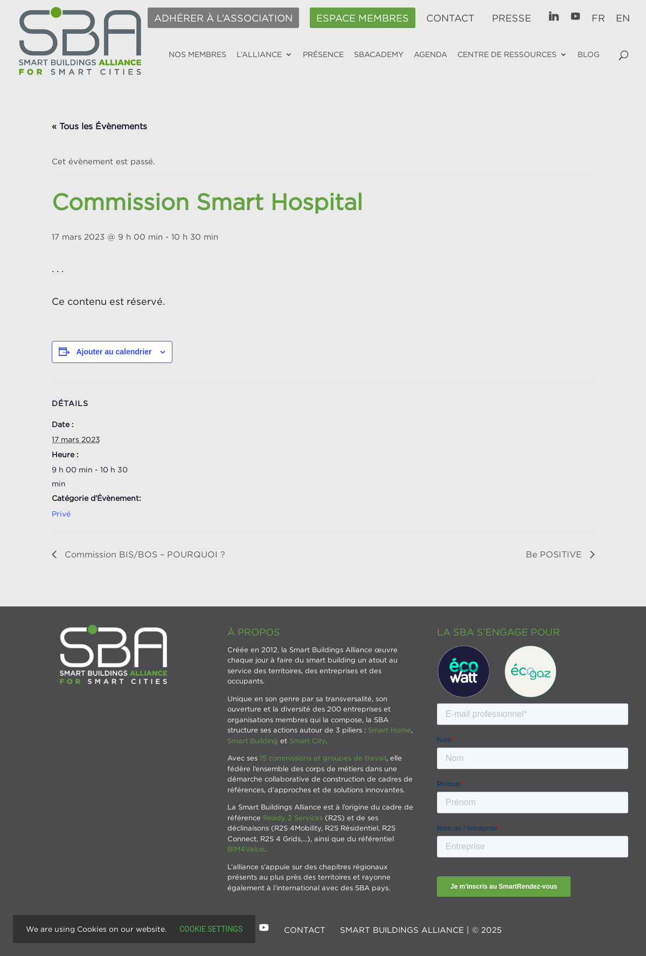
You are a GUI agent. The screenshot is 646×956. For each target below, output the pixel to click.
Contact (450, 18)
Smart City (307, 740)
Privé (61, 514)
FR (598, 18)
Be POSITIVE (555, 554)
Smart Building (252, 740)
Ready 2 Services (293, 817)
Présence (323, 54)
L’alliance (259, 54)
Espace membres (362, 18)
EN (623, 18)
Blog (589, 54)
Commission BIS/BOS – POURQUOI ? (143, 554)
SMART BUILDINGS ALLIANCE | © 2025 (421, 929)
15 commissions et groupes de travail (323, 758)
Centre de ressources (507, 54)
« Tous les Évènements (99, 126)
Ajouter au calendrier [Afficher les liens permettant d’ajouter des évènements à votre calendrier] (113, 351)
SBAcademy (379, 54)
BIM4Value (246, 849)
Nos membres (197, 54)
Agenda (430, 54)
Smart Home (389, 730)
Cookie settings (210, 929)
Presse (511, 18)
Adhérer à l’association (223, 18)
